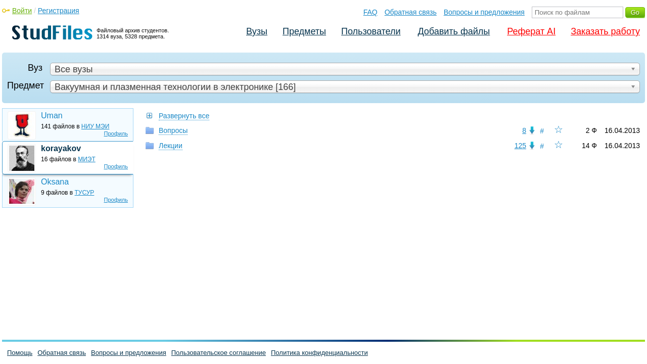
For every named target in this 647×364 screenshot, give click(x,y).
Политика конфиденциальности (319, 352)
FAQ (370, 12)
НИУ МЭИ (95, 126)
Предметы (304, 31)
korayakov (61, 148)
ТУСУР (85, 192)
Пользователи (370, 31)
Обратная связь (411, 12)
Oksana (55, 181)
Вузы (256, 31)
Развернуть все (184, 116)
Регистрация (58, 11)
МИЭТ (87, 159)
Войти (22, 11)
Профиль (116, 133)
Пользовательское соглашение (218, 352)
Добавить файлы (454, 31)
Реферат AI (531, 31)
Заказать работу (605, 31)
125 (520, 146)
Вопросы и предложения (484, 12)
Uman (52, 115)
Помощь (19, 352)
